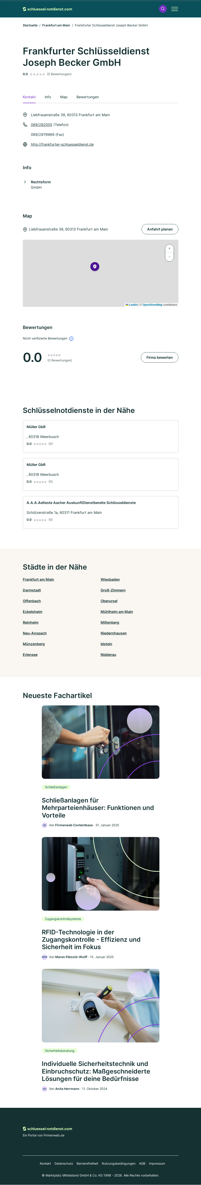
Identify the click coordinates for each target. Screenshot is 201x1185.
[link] (100, 436)
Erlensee (30, 654)
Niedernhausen (114, 633)
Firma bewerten (159, 357)
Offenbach (32, 601)
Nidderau (108, 654)
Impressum (157, 1164)
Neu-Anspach (35, 633)
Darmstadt (32, 590)
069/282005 (41, 124)
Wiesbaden (110, 579)
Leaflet (132, 304)
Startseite (30, 25)
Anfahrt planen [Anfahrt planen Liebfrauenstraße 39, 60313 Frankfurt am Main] (160, 229)
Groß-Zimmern (113, 590)
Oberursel (109, 601)
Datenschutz (64, 1164)
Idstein (106, 644)
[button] (163, 9)
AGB (142, 1164)
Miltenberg (110, 622)
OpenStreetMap (153, 304)
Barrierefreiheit (87, 1164)
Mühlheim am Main (117, 611)
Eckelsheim (32, 611)
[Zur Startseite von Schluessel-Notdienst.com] (47, 8)
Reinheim (30, 622)
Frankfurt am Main (56, 25)
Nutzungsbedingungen (118, 1164)
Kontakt (45, 1164)
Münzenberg (34, 644)
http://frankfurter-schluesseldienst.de (62, 144)
